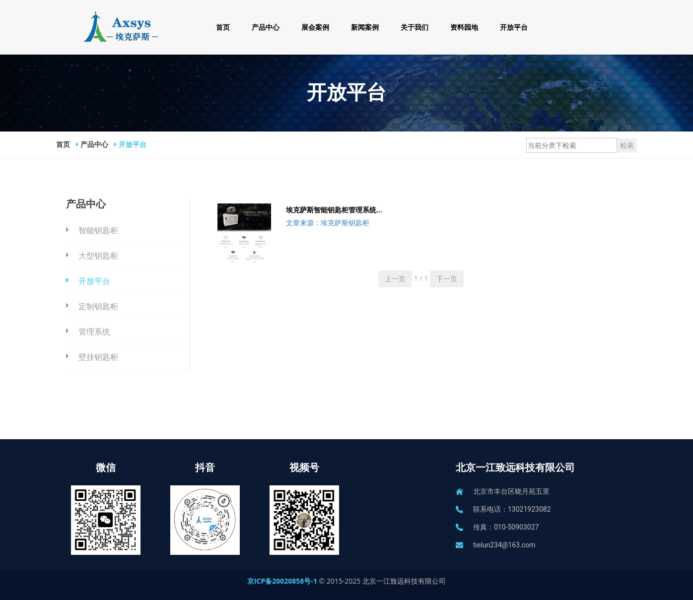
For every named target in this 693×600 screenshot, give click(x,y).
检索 (627, 145)
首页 (223, 27)
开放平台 (514, 27)
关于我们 (414, 27)
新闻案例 (365, 27)
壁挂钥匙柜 (98, 356)
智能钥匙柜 (98, 230)
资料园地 (464, 27)
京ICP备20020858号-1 (283, 581)
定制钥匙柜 (98, 306)
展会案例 (315, 27)
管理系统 (94, 331)
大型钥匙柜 (98, 255)
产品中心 (265, 27)
